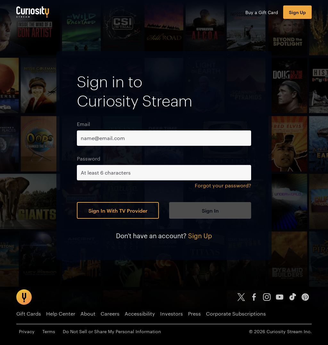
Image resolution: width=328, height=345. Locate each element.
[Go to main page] (32, 12)
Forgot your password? (223, 185)
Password (88, 158)
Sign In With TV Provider (117, 210)
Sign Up (297, 12)
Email (83, 124)
